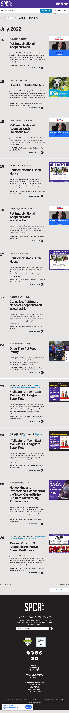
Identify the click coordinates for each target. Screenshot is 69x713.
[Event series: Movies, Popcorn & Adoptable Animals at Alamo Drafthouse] (27, 538)
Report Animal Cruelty (34, 675)
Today (10, 18)
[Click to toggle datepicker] (27, 18)
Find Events (46, 10)
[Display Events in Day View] (65, 10)
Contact (34, 665)
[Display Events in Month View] (60, 10)
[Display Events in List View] (55, 10)
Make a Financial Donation (34, 682)
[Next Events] (4, 18)
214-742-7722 (34, 670)
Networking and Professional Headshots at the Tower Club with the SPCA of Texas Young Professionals (27, 494)
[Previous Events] (1, 18)
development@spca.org (34, 689)
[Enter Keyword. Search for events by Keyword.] (20, 10)
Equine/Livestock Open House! (25, 171)
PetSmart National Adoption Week (22, 45)
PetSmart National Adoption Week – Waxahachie (22, 217)
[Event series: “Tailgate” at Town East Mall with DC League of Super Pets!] (25, 435)
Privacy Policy (28, 700)
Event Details (34, 68)
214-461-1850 (34, 677)
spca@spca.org (34, 668)
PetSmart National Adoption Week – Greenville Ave (22, 129)
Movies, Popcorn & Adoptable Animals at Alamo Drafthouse (23, 547)
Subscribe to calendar (58, 590)
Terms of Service (34, 702)
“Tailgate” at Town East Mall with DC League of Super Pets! (25, 395)
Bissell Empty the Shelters (26, 85)
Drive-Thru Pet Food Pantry (22, 350)
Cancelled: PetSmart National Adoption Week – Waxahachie (26, 305)
